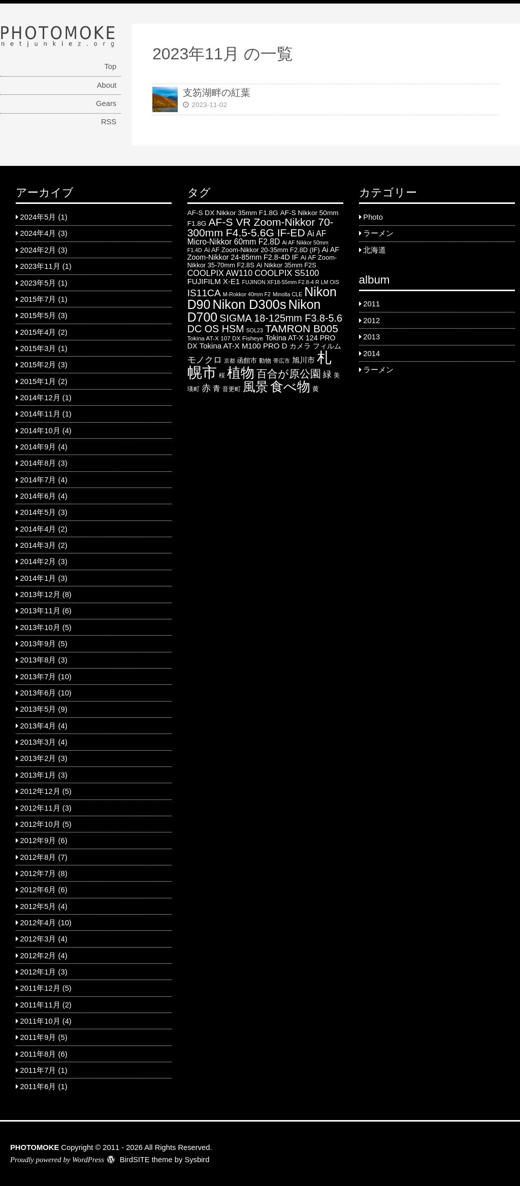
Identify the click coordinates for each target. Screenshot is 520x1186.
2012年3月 (38, 939)
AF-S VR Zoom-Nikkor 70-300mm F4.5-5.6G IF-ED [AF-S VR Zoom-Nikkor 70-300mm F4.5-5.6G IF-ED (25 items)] (260, 227)
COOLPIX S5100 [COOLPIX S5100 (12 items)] (286, 273)
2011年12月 (40, 988)
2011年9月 (38, 1037)
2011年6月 (38, 1087)
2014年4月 (38, 529)
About (106, 85)
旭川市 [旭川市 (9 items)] (303, 360)
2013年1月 (38, 775)
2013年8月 (38, 660)
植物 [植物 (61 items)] (240, 372)
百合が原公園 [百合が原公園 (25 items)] (288, 373)
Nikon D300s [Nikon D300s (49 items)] (249, 304)
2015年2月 (38, 365)
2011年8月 (38, 1054)
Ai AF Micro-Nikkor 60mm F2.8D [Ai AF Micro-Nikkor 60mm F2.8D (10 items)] (257, 237)
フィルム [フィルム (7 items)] (327, 346)
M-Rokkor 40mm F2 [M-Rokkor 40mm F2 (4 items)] (247, 294)
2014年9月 (38, 447)
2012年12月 (40, 791)
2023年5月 (38, 283)
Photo (372, 217)
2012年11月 (40, 808)
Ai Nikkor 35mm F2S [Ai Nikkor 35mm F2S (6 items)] (286, 265)
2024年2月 (38, 250)
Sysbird (196, 1160)
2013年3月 (38, 742)
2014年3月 (38, 545)
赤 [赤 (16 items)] (206, 387)
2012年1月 (38, 972)
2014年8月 (38, 463)
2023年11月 (40, 266)
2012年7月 (38, 873)
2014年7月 (38, 480)
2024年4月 (38, 233)
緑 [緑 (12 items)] (327, 374)
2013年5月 (38, 709)
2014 (371, 354)
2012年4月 (38, 923)
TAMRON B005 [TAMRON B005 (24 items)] (301, 328)
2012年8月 (38, 857)
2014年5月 (38, 512)
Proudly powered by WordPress (57, 1160)
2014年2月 (38, 561)
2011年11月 (40, 1005)
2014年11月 (40, 414)
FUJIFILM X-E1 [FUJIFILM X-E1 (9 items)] (213, 281)
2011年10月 (40, 1021)
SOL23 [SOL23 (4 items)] (254, 330)
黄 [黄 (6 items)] (315, 389)
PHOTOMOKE (34, 1147)
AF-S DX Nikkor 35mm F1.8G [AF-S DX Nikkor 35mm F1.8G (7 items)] (232, 213)
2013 (371, 337)
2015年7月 (38, 299)
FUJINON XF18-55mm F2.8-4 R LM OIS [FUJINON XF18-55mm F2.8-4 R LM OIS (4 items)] (290, 282)
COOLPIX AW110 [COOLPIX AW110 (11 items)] (220, 272)
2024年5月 (38, 217)
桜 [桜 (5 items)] (222, 375)
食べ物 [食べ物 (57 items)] (290, 386)
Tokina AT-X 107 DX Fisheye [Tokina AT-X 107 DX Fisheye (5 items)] (225, 338)
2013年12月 (40, 594)
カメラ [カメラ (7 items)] (300, 346)
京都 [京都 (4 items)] (229, 361)
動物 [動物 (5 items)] (265, 360)
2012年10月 (40, 824)
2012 (371, 321)
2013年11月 (40, 611)
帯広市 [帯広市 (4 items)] (281, 361)
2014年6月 (38, 496)
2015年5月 (38, 315)
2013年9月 (38, 644)
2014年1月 (38, 578)
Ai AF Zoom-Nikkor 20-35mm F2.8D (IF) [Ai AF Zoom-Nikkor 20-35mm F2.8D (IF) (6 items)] (262, 250)
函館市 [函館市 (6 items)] (247, 360)
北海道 (374, 250)
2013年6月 (38, 693)
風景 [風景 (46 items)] (255, 386)
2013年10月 (40, 627)
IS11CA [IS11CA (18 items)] (204, 293)
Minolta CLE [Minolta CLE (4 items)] (287, 294)
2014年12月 (40, 398)
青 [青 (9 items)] (216, 388)
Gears (106, 103)
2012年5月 (38, 906)
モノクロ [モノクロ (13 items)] (204, 360)
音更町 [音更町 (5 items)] (231, 389)
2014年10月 (40, 431)
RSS (108, 122)
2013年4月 (38, 726)
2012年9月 (38, 840)
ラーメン (378, 233)
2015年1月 (38, 381)
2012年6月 (38, 890)
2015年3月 (38, 348)
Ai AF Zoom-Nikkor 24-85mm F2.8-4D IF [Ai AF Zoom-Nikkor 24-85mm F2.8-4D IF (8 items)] (263, 253)
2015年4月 (38, 332)
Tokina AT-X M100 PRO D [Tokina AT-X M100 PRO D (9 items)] (243, 345)
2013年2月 (38, 758)
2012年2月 (38, 956)
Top (110, 66)
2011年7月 (38, 1070)
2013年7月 (38, 677)
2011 (371, 304)
